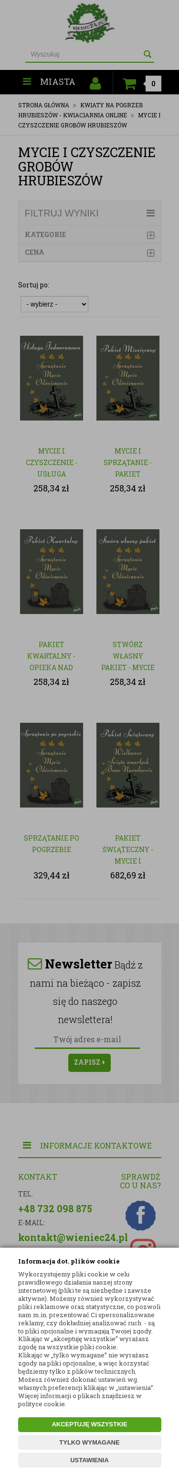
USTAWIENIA (89, 1460)
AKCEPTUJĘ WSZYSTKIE (89, 1424)
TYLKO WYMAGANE (89, 1442)
